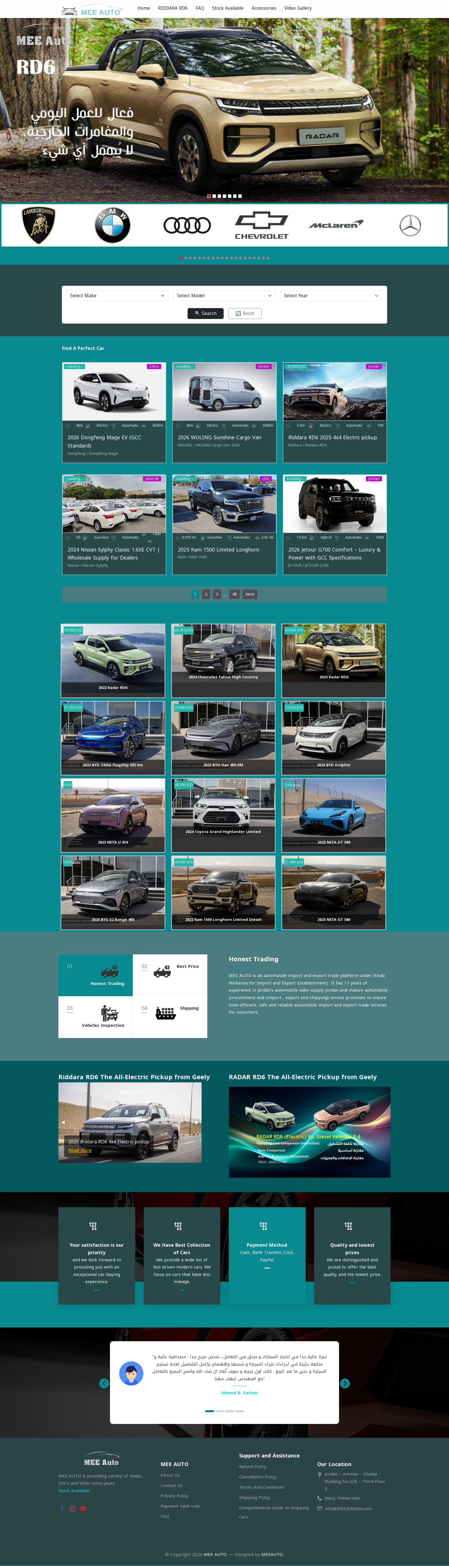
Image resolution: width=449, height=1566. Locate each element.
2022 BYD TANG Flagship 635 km (113, 767)
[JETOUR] (297, 568)
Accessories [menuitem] (264, 8)
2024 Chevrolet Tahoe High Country (223, 679)
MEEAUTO (271, 1555)
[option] (224, 1374)
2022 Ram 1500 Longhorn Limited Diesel (223, 922)
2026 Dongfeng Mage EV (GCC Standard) (100, 443)
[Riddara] (297, 446)
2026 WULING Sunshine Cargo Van (218, 439)
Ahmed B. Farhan (239, 1393)
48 (235, 597)
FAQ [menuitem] (200, 8)
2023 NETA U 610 (113, 844)
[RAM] (182, 560)
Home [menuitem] (143, 8)
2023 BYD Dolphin (333, 767)
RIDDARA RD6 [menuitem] (173, 8)
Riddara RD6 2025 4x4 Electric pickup (334, 439)
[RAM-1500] (196, 560)
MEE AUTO (215, 1555)
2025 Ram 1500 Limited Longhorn (217, 552)
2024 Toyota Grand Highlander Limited (223, 834)
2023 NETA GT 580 (334, 844)
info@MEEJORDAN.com (348, 1510)
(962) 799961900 (342, 1499)
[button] (63, 1125)
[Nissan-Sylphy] (91, 568)
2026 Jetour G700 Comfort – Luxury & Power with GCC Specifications (336, 556)
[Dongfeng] (74, 455)
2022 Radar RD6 (113, 690)
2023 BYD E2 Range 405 (113, 922)
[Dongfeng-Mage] (99, 455)
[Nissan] (71, 568)
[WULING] (185, 446)
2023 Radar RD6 (334, 679)
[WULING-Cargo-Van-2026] (216, 446)
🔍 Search (205, 313)
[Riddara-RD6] (317, 446)
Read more (80, 1153)
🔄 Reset (245, 313)
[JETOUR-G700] (318, 568)
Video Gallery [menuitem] (298, 8)
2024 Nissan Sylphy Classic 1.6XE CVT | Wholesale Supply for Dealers (110, 556)
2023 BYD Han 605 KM (223, 767)
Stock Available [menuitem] (228, 8)
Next (250, 597)
